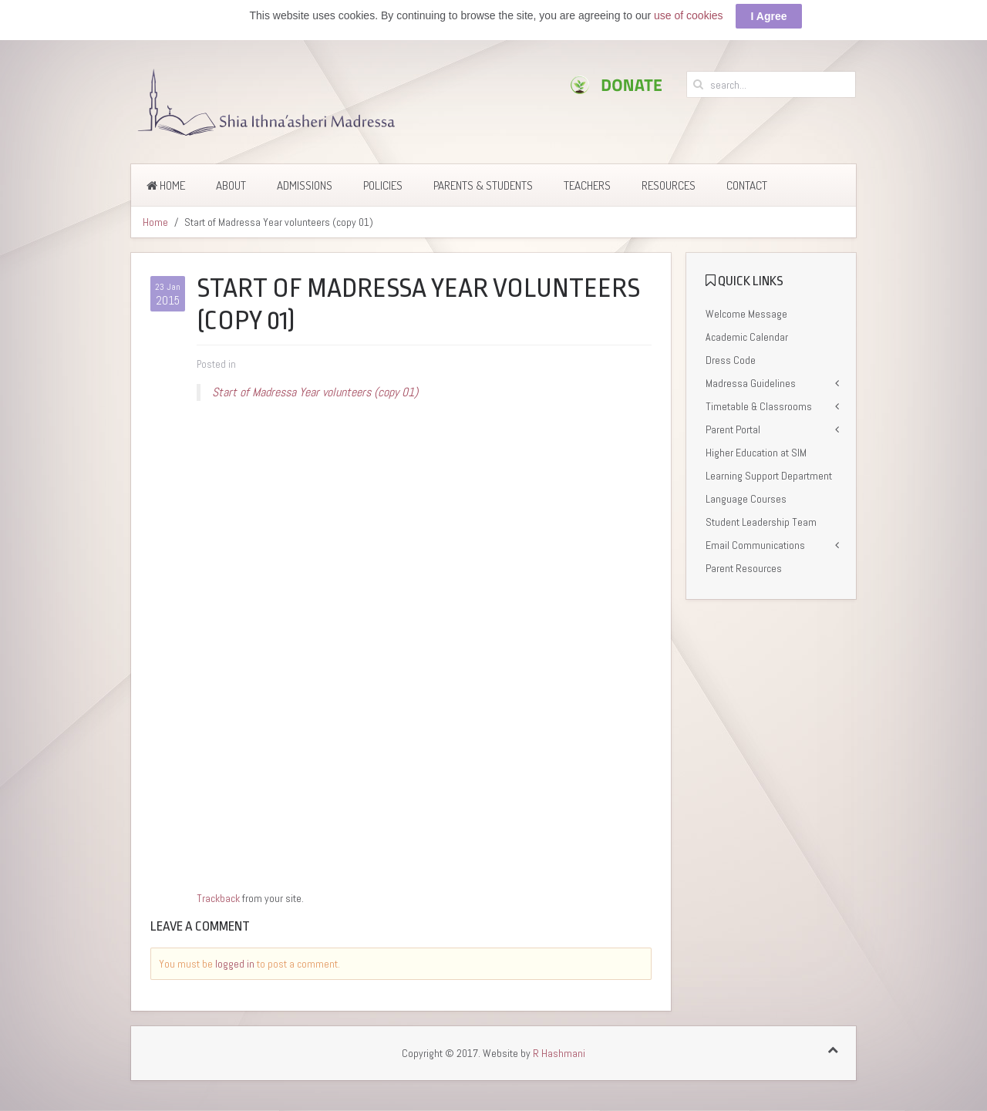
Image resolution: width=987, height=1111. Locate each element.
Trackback (218, 898)
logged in (234, 964)
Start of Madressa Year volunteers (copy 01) (315, 392)
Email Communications (755, 545)
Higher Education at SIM (756, 453)
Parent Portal (733, 429)
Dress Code (731, 360)
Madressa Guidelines (751, 383)
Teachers (587, 185)
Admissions (304, 185)
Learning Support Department (769, 476)
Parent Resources (744, 568)
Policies (383, 185)
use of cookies (688, 15)
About (231, 185)
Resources (669, 185)
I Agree (769, 16)
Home (166, 185)
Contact (746, 185)
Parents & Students (483, 185)
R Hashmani (559, 1053)
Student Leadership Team (761, 522)
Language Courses (746, 499)
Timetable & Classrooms (759, 406)
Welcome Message (746, 314)
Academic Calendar (747, 337)
